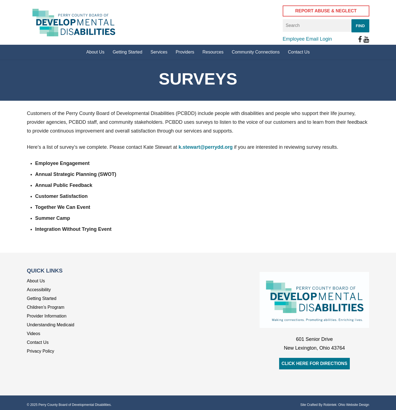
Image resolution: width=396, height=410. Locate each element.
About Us (36, 281)
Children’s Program (46, 307)
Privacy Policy (40, 351)
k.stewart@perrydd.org (205, 147)
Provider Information (47, 316)
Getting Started (42, 298)
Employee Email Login (307, 38)
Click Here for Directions (314, 363)
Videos (33, 333)
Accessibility (39, 289)
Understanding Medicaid (51, 324)
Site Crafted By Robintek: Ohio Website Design (334, 405)
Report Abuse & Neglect (325, 11)
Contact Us (38, 342)
